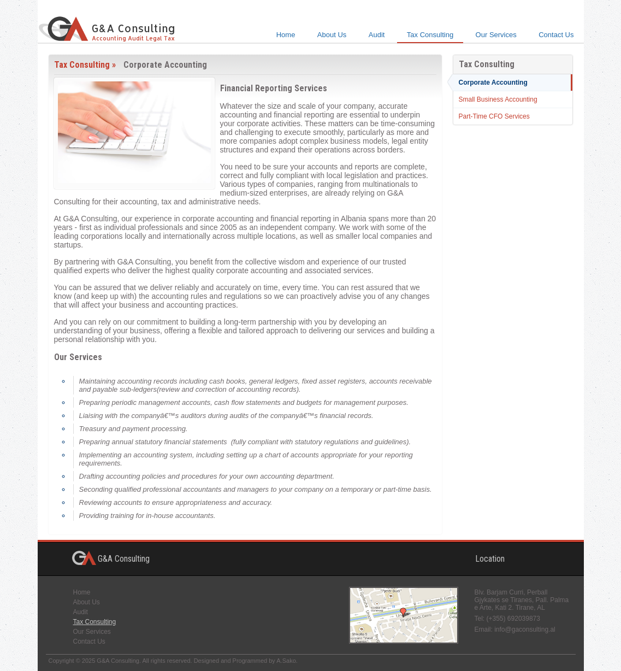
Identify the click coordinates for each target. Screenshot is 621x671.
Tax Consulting (430, 35)
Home (285, 35)
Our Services (496, 35)
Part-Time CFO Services (494, 116)
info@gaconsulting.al (524, 629)
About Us (331, 35)
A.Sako (285, 660)
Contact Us (556, 35)
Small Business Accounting (498, 99)
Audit (377, 35)
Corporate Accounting (493, 82)
